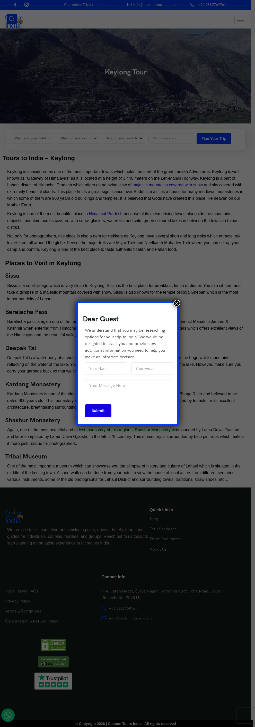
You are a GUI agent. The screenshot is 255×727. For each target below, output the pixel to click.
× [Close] (177, 303)
